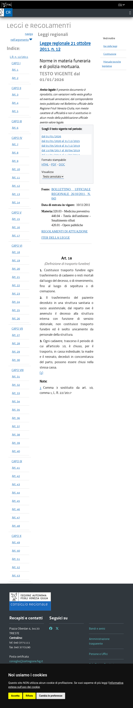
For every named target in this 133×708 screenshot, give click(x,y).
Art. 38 (16, 434)
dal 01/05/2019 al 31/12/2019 (61, 146)
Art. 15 (16, 219)
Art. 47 (16, 517)
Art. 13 (16, 194)
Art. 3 (15, 94)
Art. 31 (16, 376)
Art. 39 (16, 443)
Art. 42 (16, 476)
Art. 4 (15, 103)
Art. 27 (16, 335)
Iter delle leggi (110, 46)
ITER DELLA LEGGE (55, 237)
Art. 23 (16, 293)
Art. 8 (15, 152)
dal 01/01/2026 (51, 136)
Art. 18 (16, 252)
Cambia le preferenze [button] (50, 695)
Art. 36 (16, 418)
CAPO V (16, 212)
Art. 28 (16, 343)
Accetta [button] (15, 695)
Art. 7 (15, 144)
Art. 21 (16, 277)
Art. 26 (16, 318)
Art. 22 (16, 285)
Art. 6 (15, 128)
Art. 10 (16, 169)
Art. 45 (16, 501)
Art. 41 (16, 468)
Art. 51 (16, 559)
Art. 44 (16, 492)
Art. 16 (16, 227)
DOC (62, 164)
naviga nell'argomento (22, 37)
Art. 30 (16, 360)
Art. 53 (16, 575)
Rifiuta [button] (29, 695)
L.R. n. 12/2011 (19, 57)
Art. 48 (16, 526)
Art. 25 (16, 310)
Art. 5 (15, 111)
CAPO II (16, 88)
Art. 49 (16, 542)
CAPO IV (17, 138)
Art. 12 (16, 186)
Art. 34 (16, 401)
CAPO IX (17, 461)
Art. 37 (16, 426)
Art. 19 (16, 260)
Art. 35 (16, 410)
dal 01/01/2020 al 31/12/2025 (61, 141)
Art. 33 (16, 393)
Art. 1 (15, 70)
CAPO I (16, 63)
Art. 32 (16, 385)
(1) (41, 372)
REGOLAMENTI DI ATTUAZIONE (64, 231)
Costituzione (109, 54)
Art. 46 (16, 509)
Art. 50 (16, 551)
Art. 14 (16, 202)
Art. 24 (16, 302)
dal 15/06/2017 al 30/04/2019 (61, 150)
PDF (53, 164)
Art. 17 (16, 235)
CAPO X (16, 536)
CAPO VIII (18, 370)
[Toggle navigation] (130, 13)
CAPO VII (17, 329)
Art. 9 (15, 161)
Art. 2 (15, 78)
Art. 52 (16, 567)
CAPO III (17, 121)
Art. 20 (16, 269)
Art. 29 (16, 351)
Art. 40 (16, 451)
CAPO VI (17, 246)
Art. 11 (16, 177)
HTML (45, 164)
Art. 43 (16, 484)
